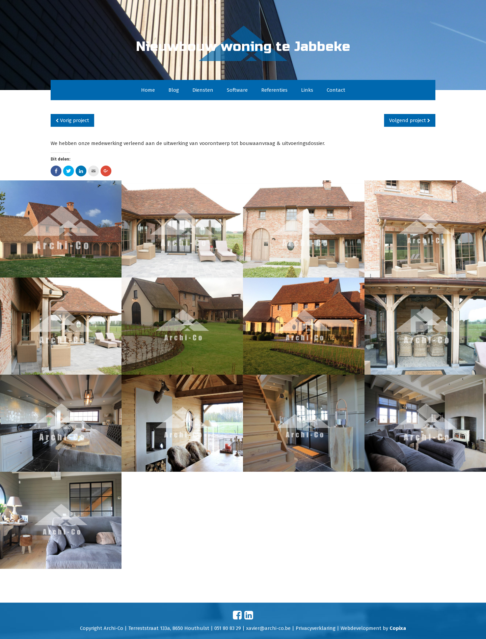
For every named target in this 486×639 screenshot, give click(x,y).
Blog (173, 90)
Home (148, 90)
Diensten (202, 90)
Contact (336, 90)
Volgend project (409, 120)
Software (237, 90)
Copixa (397, 628)
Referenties (274, 90)
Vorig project (72, 120)
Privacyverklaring (315, 628)
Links (307, 90)
